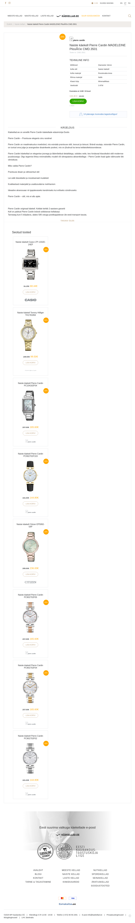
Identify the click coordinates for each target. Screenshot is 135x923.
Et (125, 3)
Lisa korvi (78, 101)
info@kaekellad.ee (95, 915)
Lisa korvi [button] (30, 292)
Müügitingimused (10, 918)
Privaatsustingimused (115, 915)
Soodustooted (100, 886)
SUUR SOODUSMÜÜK (91, 16)
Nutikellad (100, 870)
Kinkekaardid (71, 882)
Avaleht (38, 870)
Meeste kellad (15, 16)
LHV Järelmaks (28, 918)
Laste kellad (47, 16)
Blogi (38, 874)
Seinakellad (100, 878)
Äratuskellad (100, 882)
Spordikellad (100, 874)
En (121, 3)
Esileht (9, 24)
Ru (129, 3)
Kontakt (106, 16)
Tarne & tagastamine (38, 882)
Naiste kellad (31, 16)
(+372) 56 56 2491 (70, 915)
